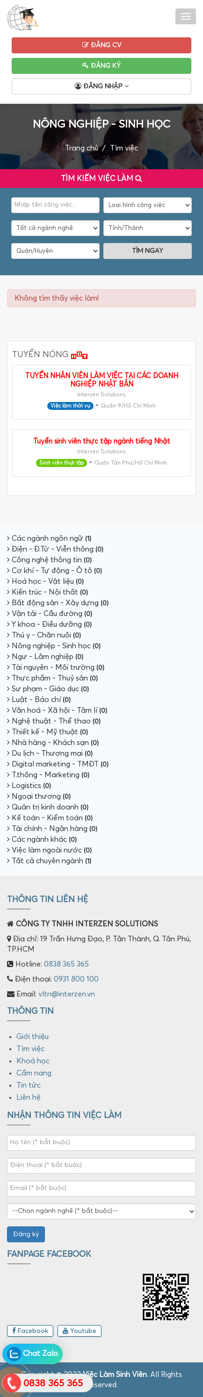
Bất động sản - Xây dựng (58, 603)
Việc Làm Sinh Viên (115, 1374)
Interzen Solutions (101, 395)
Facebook (30, 1330)
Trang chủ (81, 148)
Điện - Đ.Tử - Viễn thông (55, 549)
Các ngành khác (42, 839)
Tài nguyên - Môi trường (55, 667)
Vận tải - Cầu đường (49, 613)
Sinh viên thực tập (61, 463)
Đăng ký (101, 65)
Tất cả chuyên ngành (49, 861)
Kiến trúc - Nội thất (47, 592)
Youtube (79, 1330)
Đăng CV (101, 45)
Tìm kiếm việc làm (101, 177)
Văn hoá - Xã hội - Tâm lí (57, 710)
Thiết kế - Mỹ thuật (47, 732)
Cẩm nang (33, 1073)
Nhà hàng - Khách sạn (53, 742)
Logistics (29, 785)
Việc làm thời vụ (70, 405)
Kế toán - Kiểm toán (50, 818)
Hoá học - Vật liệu (45, 581)
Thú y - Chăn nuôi (44, 635)
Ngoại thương (39, 796)
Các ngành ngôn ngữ (49, 538)
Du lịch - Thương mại (50, 753)
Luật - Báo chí (39, 699)
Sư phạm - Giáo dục (48, 689)
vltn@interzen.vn (66, 994)
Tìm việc (124, 148)
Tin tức (28, 1085)
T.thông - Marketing (48, 775)
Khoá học (33, 1061)
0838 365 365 (66, 964)
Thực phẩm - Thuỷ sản (52, 678)
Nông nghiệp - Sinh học (54, 646)
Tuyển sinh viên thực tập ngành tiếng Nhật (101, 441)
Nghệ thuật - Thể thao (54, 721)
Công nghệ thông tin (49, 560)
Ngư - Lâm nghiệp (45, 656)
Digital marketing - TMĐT (58, 764)
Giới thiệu (32, 1036)
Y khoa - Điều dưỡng (49, 624)
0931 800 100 (76, 979)
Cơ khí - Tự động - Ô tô (54, 570)
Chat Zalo (32, 1354)
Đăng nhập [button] (102, 86)
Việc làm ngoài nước (49, 850)
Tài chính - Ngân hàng (52, 828)
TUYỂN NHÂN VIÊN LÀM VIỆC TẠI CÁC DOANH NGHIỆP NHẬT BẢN (101, 380)
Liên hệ (28, 1097)
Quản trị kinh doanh (47, 807)
